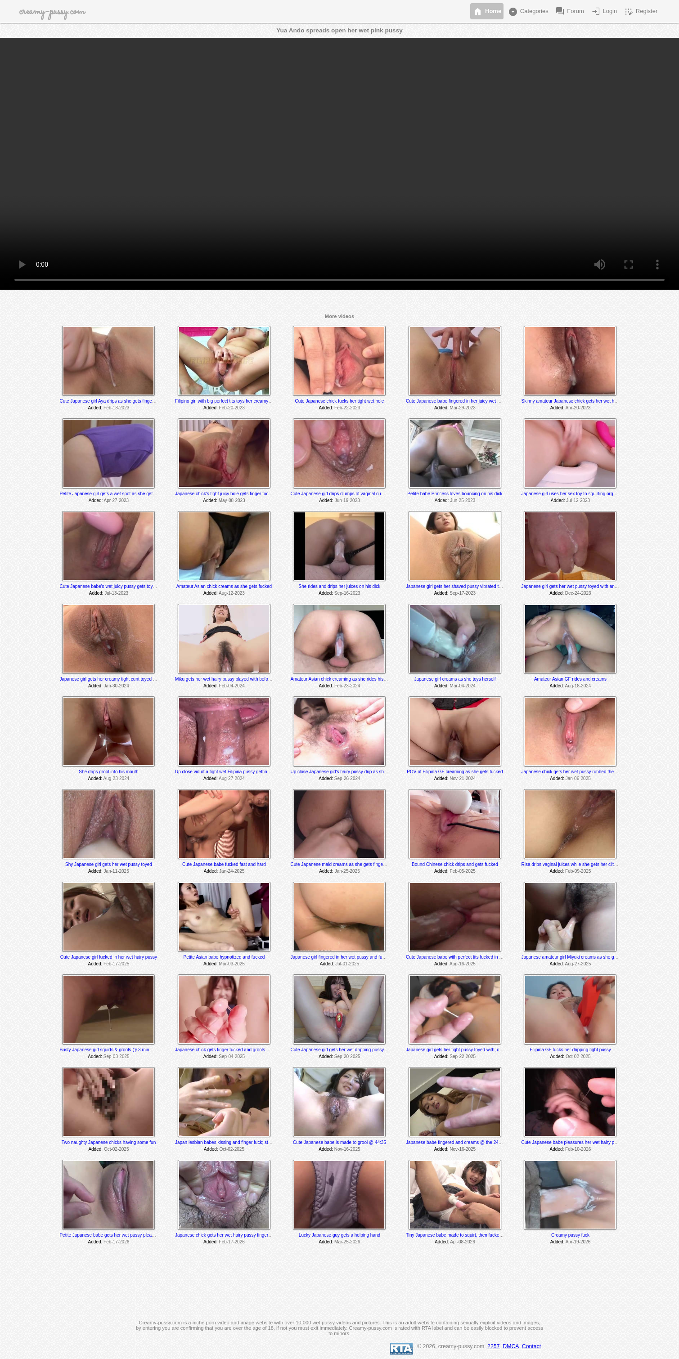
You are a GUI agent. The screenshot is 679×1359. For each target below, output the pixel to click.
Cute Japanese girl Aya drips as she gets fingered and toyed (119, 401)
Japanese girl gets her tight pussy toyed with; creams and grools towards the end (486, 1049)
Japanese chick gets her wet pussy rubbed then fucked (575, 771)
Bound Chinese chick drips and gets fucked (455, 864)
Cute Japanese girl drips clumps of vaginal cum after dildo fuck (352, 493)
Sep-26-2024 (347, 778)
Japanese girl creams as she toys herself (454, 679)
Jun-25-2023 (462, 500)
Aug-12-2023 (232, 593)
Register (640, 11)
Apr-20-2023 (578, 407)
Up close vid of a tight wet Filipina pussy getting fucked (229, 771)
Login (603, 11)
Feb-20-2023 (232, 407)
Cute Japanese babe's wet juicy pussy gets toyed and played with (124, 586)
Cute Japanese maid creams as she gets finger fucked (344, 864)
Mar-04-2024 (463, 685)
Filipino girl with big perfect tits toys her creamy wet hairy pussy (238, 401)
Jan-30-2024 (116, 685)
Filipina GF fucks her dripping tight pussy (570, 1049)
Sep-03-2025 (116, 1056)
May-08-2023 (232, 500)
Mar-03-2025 (232, 963)
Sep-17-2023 (463, 593)
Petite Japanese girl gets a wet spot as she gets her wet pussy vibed (127, 493)
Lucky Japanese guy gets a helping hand (339, 1235)
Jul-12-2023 (578, 500)
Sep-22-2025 (463, 1056)
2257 (493, 1346)
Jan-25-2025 (347, 871)
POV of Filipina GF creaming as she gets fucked (455, 771)
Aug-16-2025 (463, 963)
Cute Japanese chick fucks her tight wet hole (339, 401)
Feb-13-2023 (116, 407)
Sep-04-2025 (232, 1056)
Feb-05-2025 (463, 871)
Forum (569, 11)
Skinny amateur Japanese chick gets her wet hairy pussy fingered (586, 401)
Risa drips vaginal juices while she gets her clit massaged (578, 864)
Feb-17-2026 (116, 1241)
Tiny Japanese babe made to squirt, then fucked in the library (466, 1235)
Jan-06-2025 (578, 778)
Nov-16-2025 (347, 1149)
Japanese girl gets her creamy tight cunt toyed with (110, 679)
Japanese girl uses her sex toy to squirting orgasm (571, 493)
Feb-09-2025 (578, 871)
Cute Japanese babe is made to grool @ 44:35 (339, 1142)
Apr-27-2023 (116, 500)
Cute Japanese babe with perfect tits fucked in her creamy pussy (470, 957)
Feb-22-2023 (347, 407)
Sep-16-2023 (347, 593)
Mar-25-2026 (347, 1241)
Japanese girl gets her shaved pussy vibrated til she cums (463, 586)
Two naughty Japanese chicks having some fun (109, 1142)
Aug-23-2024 (116, 778)
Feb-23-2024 (347, 685)
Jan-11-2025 (116, 871)
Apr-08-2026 (462, 1241)
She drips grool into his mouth (108, 771)
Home (486, 11)
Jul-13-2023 (116, 593)
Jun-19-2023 (347, 500)
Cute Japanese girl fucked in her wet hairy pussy (108, 957)
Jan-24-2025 (231, 871)
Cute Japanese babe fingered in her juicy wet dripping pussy (466, 401)
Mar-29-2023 (463, 407)
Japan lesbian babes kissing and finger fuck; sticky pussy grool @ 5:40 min (249, 1142)
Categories (528, 11)
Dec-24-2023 (578, 593)
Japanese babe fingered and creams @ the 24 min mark (462, 1142)
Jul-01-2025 (347, 963)
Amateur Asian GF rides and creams (570, 679)
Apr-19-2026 (578, 1241)
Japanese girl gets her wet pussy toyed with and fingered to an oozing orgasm (598, 586)
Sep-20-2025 (347, 1056)
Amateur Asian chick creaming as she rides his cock (342, 679)
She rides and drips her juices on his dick (340, 586)
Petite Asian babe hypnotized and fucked (224, 957)
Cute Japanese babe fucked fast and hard (224, 864)
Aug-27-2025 (578, 963)
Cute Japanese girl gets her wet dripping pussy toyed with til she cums (360, 1049)
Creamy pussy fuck (570, 1235)
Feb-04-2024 (232, 685)
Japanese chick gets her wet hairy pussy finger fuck (226, 1235)
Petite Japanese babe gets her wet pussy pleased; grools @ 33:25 (125, 1235)
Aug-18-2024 (578, 685)
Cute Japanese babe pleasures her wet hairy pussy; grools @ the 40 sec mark (599, 1142)
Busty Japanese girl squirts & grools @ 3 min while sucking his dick (126, 1049)
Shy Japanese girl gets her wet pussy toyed (108, 864)
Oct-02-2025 (578, 1056)
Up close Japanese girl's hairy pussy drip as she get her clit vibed (355, 771)
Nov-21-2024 (463, 778)
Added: (95, 407)
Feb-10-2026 (578, 1149)
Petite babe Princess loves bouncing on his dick (454, 493)
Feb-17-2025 (116, 963)
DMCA (511, 1346)
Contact (531, 1346)
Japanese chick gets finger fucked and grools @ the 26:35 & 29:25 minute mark (254, 1049)
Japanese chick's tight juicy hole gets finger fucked (225, 493)
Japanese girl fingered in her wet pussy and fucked (340, 957)
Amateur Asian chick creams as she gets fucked (224, 586)
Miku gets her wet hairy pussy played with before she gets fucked (240, 679)
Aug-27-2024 (232, 778)
